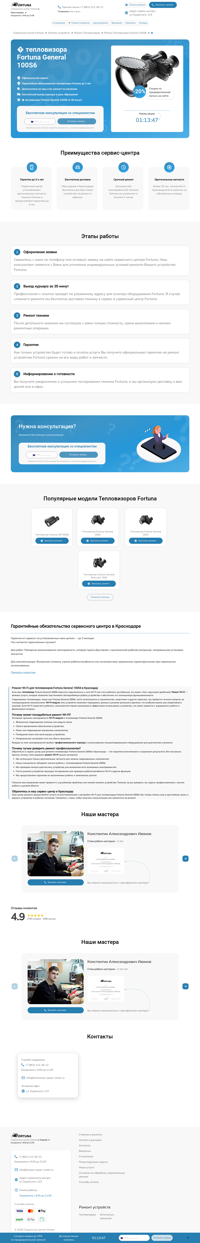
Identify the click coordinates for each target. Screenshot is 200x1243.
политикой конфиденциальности (82, 128)
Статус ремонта (135, 4)
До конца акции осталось (68, 1237)
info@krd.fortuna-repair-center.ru (43, 1035)
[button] (185, 816)
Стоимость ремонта (90, 1091)
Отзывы (143, 22)
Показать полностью (23, 629)
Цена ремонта (100, 22)
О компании (59, 22)
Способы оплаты (89, 1139)
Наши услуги (86, 1124)
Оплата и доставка (90, 1097)
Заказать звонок (162, 4)
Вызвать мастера (55, 839)
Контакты (130, 22)
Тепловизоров (87, 1172)
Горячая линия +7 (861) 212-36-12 (82, 7)
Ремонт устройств (80, 22)
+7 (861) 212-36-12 (47, 1024)
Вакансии (117, 22)
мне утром (69, 11)
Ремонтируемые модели (93, 1118)
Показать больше (100, 554)
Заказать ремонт (31, 540)
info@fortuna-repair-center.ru (33, 1127)
